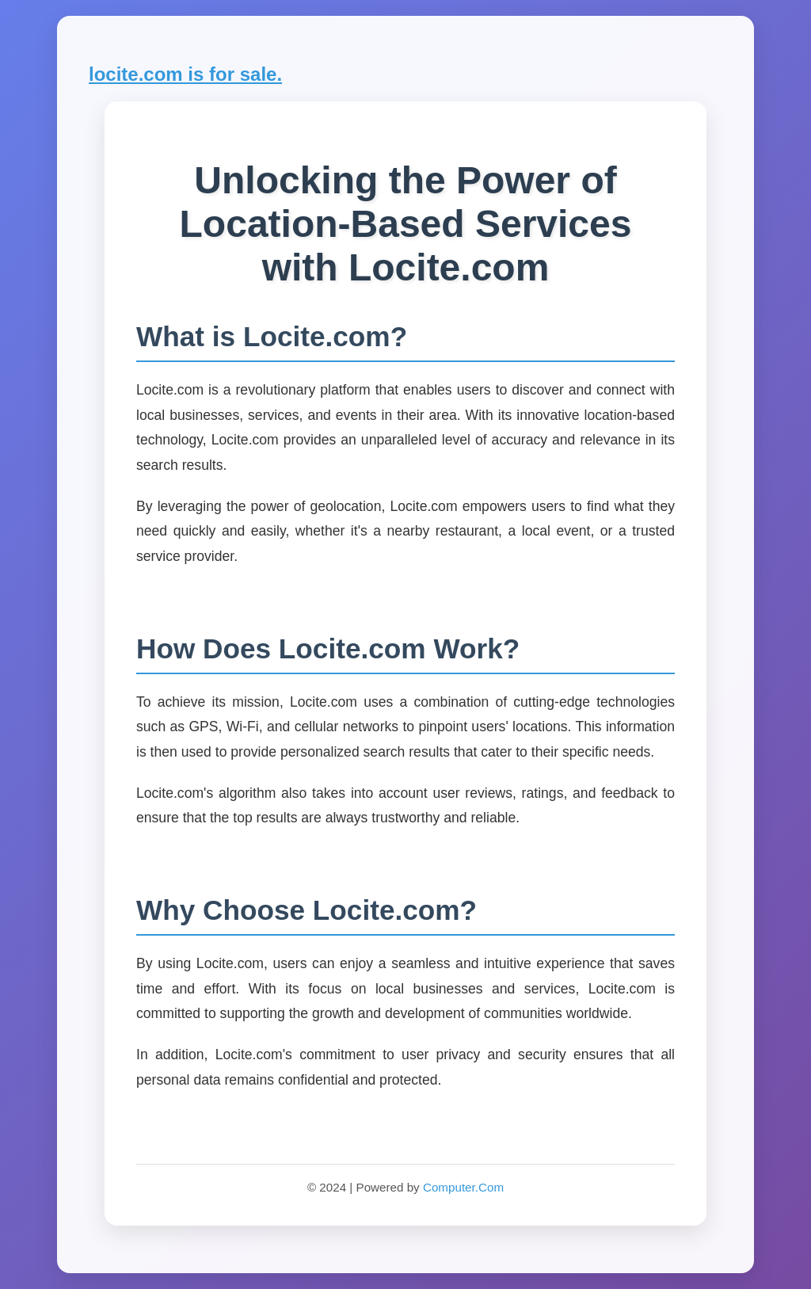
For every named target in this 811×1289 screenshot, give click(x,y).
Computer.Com (463, 1187)
